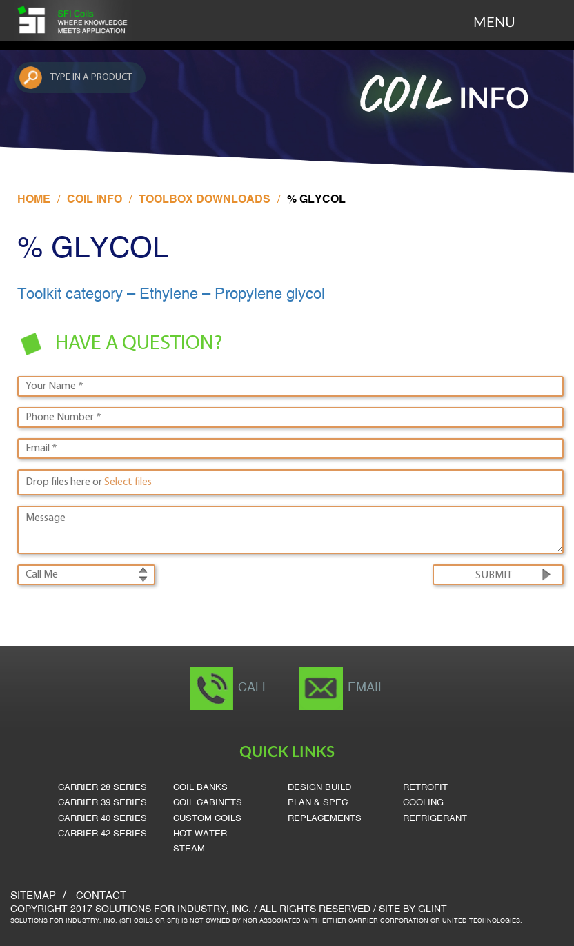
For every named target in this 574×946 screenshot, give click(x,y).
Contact (101, 896)
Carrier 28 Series (102, 788)
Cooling (423, 803)
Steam (189, 849)
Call (253, 688)
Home (33, 200)
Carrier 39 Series (102, 803)
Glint (432, 909)
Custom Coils (207, 819)
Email (366, 688)
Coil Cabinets (207, 803)
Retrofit (425, 788)
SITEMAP (33, 896)
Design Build (319, 788)
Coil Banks (200, 788)
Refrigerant (435, 819)
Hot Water (200, 834)
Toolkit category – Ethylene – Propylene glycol (171, 295)
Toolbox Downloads (204, 200)
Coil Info (94, 200)
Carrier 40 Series (102, 819)
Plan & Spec (318, 803)
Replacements (325, 819)
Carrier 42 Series (102, 834)
